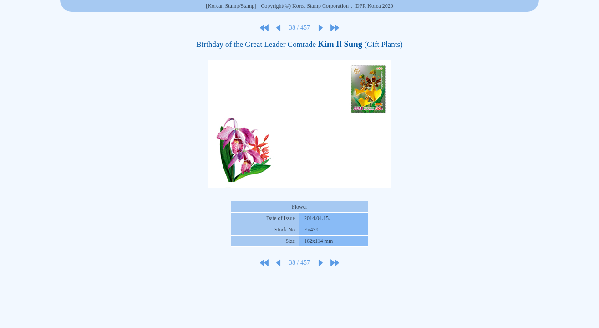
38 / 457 (299, 27)
